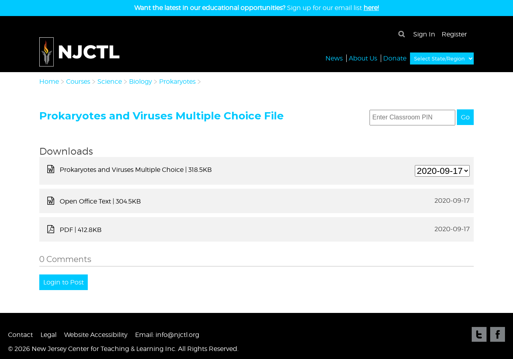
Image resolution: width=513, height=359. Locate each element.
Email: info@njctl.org (167, 335)
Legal (48, 335)
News (334, 58)
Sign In (424, 34)
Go (465, 117)
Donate (394, 58)
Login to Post (63, 282)
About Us (363, 58)
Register (454, 34)
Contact (20, 335)
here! (371, 8)
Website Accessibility (95, 335)
